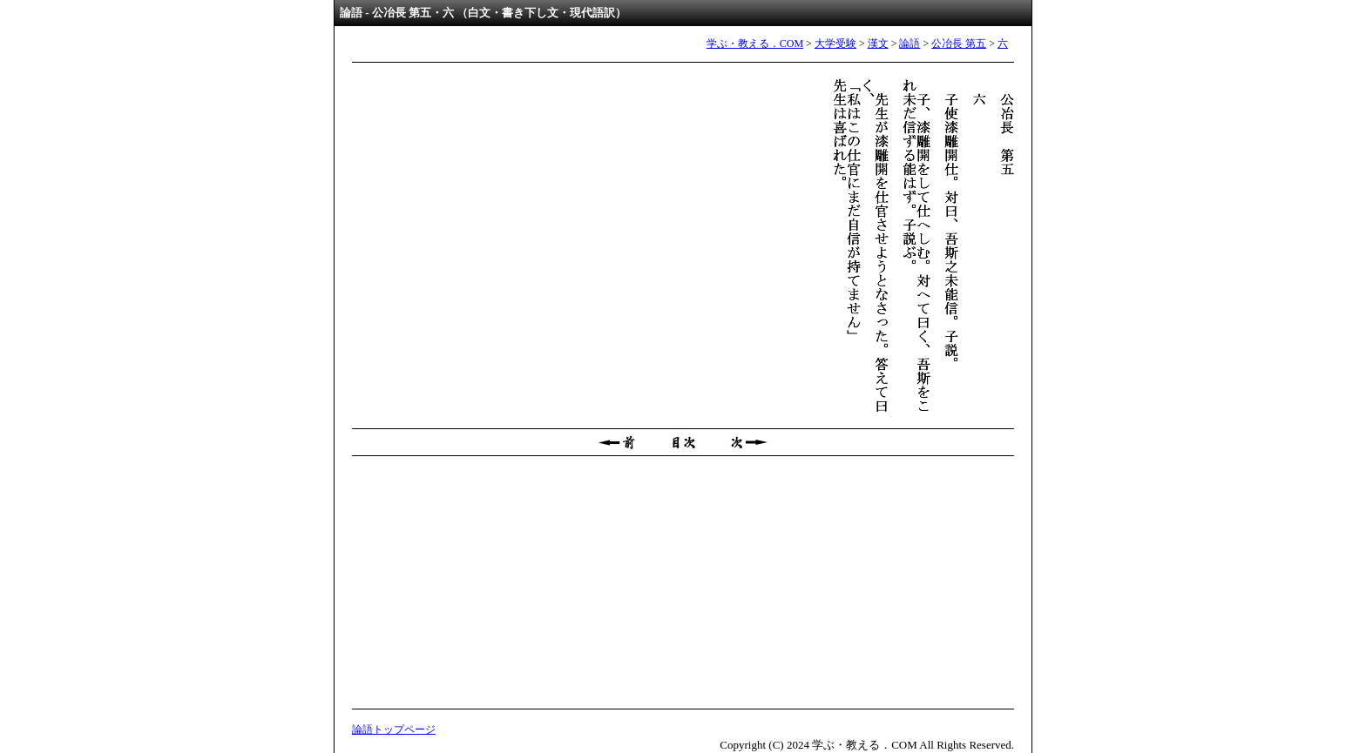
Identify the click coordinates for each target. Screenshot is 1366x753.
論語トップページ (394, 729)
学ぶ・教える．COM (755, 43)
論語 (909, 43)
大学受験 (835, 43)
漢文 (878, 43)
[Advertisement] (683, 582)
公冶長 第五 (958, 43)
